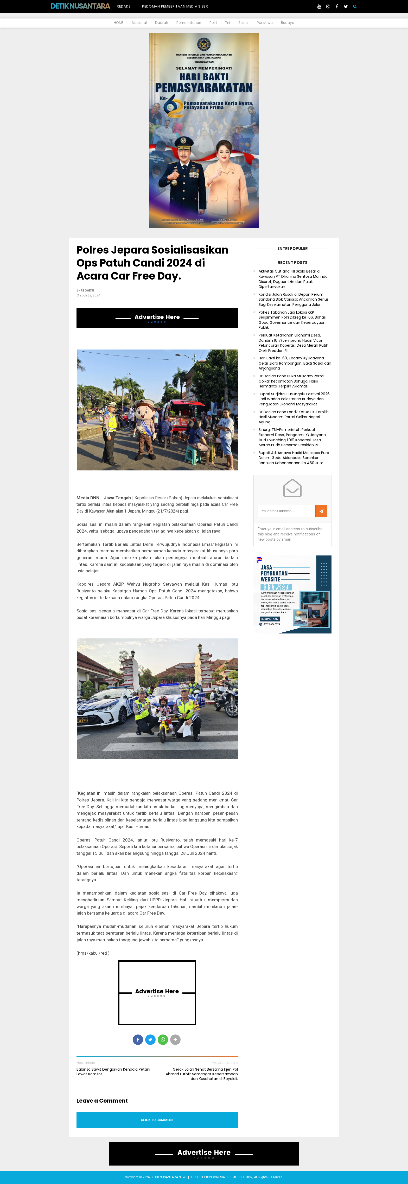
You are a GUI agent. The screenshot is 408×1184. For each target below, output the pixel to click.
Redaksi (124, 6)
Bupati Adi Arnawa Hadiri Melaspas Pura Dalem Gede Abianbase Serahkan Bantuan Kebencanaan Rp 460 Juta (294, 457)
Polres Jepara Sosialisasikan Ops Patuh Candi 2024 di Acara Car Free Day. (152, 263)
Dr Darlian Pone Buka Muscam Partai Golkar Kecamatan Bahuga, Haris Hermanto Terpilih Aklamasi (291, 381)
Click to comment (157, 1120)
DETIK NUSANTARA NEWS (89, 6)
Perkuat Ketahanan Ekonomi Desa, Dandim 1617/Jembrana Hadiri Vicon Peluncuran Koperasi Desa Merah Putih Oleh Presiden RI (293, 343)
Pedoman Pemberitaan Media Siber (175, 6)
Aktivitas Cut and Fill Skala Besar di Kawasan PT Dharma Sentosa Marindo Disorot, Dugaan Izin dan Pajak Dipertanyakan (293, 279)
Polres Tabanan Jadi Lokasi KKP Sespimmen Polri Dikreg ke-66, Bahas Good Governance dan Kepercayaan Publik (292, 320)
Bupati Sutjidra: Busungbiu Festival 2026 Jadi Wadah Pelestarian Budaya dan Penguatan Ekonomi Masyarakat (294, 399)
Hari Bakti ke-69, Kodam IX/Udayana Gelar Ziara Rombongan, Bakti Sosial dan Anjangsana (295, 363)
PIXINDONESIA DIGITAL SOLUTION (228, 1177)
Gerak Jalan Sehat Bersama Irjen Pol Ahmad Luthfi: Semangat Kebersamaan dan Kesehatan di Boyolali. (202, 1074)
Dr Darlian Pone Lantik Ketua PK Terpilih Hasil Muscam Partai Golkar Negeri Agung (294, 417)
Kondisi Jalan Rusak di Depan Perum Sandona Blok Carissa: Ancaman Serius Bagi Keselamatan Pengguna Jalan (294, 299)
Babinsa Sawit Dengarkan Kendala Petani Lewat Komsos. (113, 1071)
